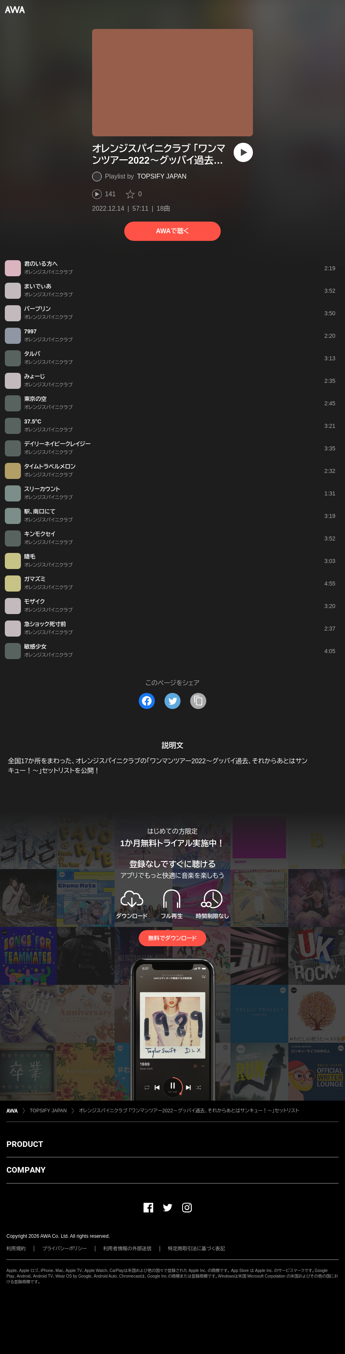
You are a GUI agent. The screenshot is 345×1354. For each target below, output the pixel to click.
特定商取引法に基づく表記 (196, 1248)
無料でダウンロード (172, 938)
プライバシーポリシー (64, 1248)
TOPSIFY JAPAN (162, 176)
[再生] (243, 152)
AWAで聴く (172, 231)
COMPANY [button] (25, 1170)
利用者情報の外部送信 (127, 1248)
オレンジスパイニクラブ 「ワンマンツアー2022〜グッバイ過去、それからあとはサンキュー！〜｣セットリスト (189, 1111)
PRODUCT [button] (24, 1144)
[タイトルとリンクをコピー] (198, 701)
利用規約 (16, 1248)
